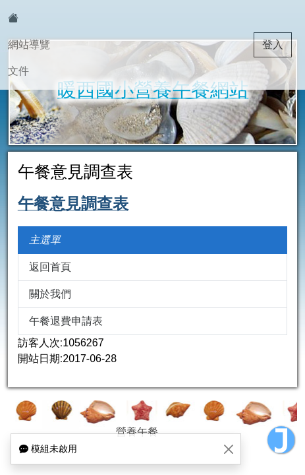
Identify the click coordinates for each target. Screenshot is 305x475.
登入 (272, 44)
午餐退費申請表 (66, 321)
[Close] (228, 449)
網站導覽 (29, 44)
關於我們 (50, 294)
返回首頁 (50, 266)
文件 (18, 71)
